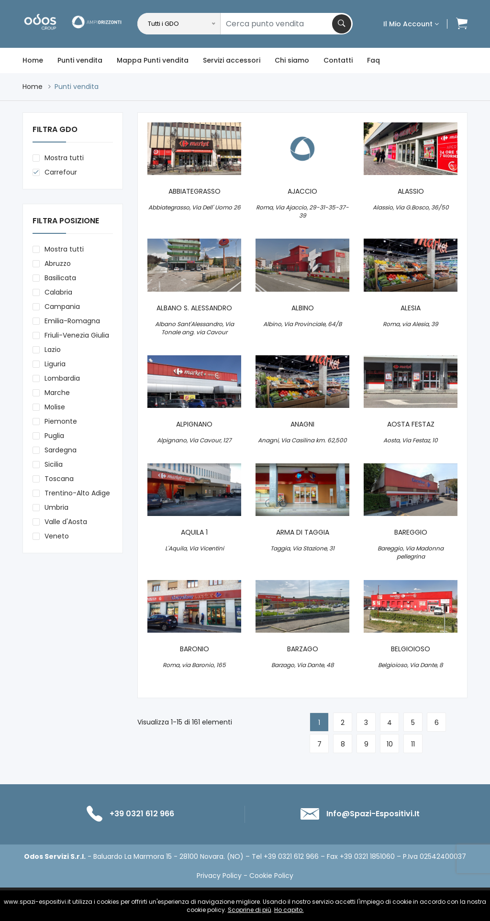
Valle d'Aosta (66, 521)
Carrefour (61, 172)
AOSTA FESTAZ (410, 424)
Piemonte (61, 421)
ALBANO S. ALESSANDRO (194, 308)
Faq (373, 60)
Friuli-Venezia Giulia (77, 335)
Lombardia (62, 378)
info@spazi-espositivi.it (373, 813)
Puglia (54, 435)
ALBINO (302, 308)
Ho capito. (289, 910)
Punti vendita (79, 60)
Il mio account (411, 24)
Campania (62, 306)
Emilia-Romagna (72, 321)
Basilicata (60, 278)
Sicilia (54, 464)
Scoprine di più (249, 910)
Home (32, 60)
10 (390, 744)
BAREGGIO (410, 532)
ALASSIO (411, 191)
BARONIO (194, 649)
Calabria (58, 292)
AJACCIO (302, 191)
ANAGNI (302, 424)
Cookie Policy (271, 875)
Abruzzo (58, 263)
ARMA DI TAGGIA (302, 532)
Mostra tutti (64, 158)
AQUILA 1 (194, 532)
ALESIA (411, 308)
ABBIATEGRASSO (194, 191)
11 (413, 744)
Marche (57, 392)
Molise (55, 407)
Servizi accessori (231, 60)
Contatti (338, 60)
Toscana (59, 478)
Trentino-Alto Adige (77, 493)
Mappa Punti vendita (153, 60)
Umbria (56, 507)
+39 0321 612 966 (142, 813)
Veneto (57, 536)
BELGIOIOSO (410, 649)
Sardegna (61, 450)
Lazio (53, 349)
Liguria (55, 364)
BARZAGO (302, 649)
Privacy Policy (219, 875)
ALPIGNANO (194, 424)
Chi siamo (292, 60)
